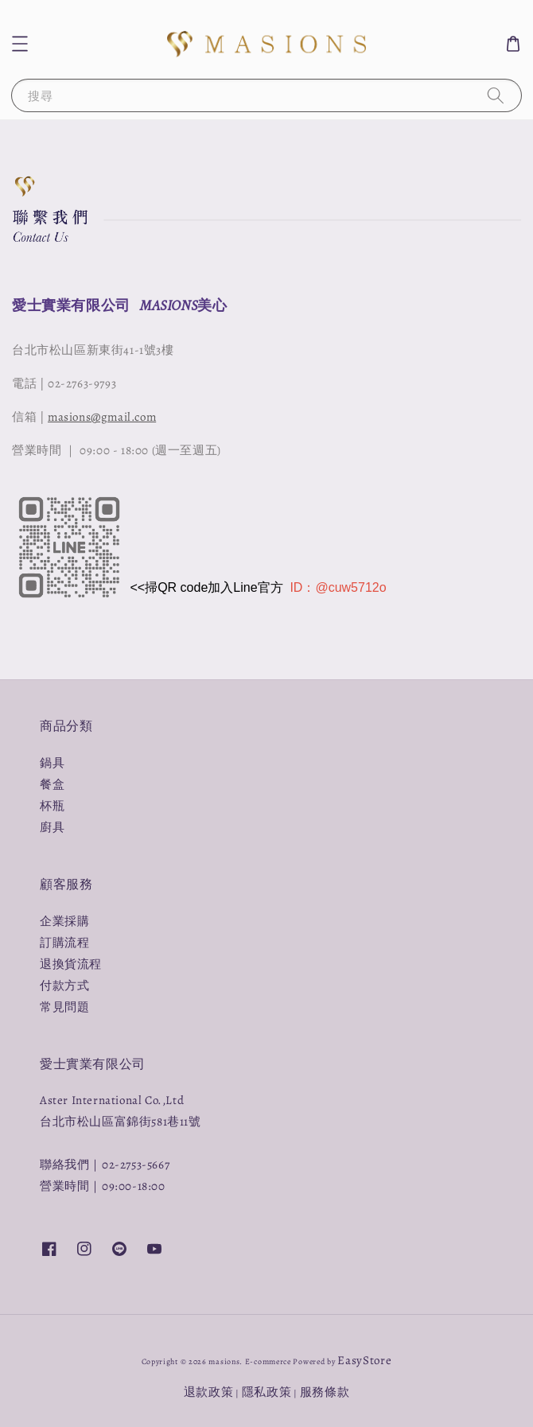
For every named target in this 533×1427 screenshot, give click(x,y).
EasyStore (364, 1360)
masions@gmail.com (102, 417)
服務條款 (325, 1392)
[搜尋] (495, 95)
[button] (19, 43)
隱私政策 (267, 1392)
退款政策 (209, 1392)
